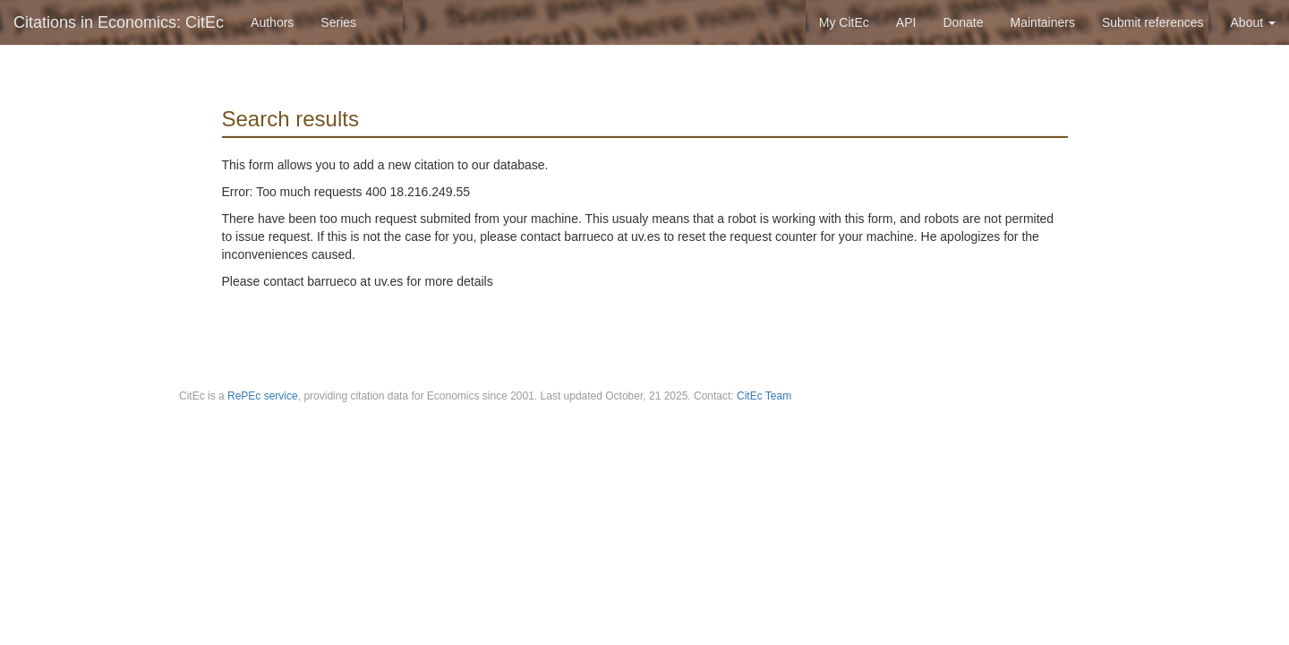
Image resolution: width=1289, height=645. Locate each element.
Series (338, 22)
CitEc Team (764, 396)
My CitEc (844, 22)
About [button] (1253, 22)
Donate (963, 22)
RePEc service (262, 396)
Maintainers (1043, 22)
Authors (272, 22)
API (906, 22)
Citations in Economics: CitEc (118, 22)
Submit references (1153, 22)
